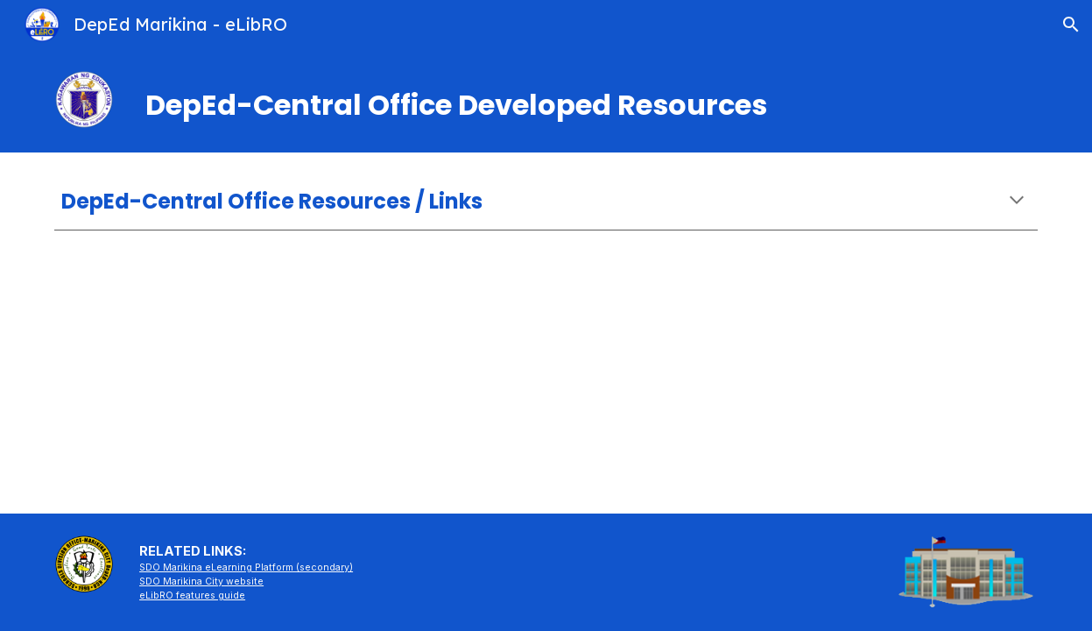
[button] (1071, 25)
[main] (545, 100)
